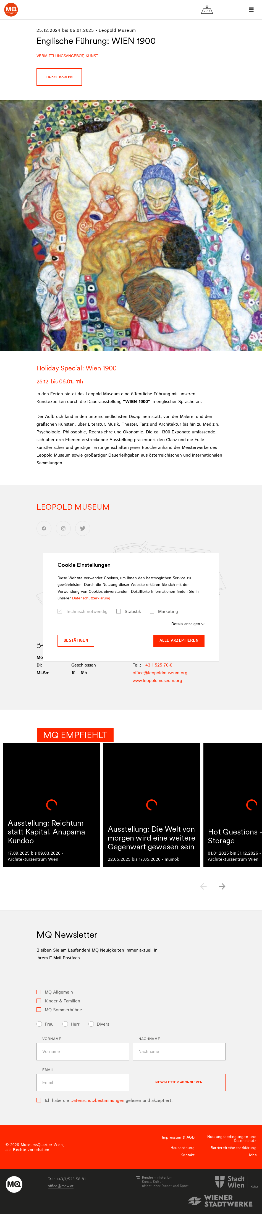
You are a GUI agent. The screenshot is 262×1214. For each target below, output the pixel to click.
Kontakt (187, 1155)
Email (48, 1070)
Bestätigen (76, 640)
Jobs (252, 1155)
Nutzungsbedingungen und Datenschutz (231, 1139)
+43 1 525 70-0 (157, 665)
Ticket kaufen (59, 77)
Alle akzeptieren (178, 640)
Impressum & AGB (178, 1137)
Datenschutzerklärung (91, 598)
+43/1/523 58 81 (71, 1179)
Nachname (149, 1039)
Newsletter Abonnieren (179, 1082)
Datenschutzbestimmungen (97, 1100)
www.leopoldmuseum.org (157, 681)
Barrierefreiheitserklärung (233, 1148)
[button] (222, 886)
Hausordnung (183, 1148)
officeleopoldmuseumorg (160, 673)
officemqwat (61, 1186)
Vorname (51, 1039)
